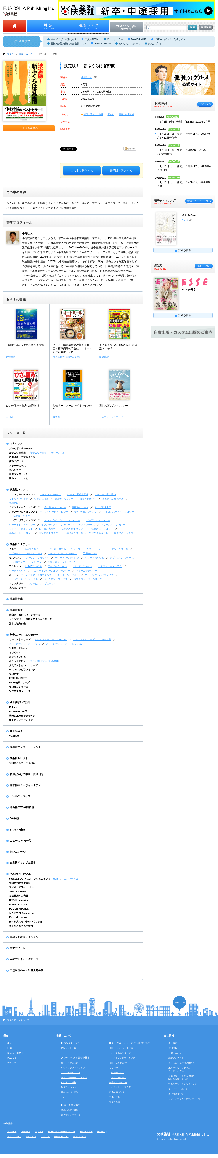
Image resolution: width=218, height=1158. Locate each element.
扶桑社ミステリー (20, 544)
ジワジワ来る (17, 829)
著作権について (176, 1094)
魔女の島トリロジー (125, 533)
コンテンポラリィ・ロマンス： (25, 520)
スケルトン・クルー (68, 575)
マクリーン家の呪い (105, 494)
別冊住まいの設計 (20, 702)
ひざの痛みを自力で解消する (23, 405)
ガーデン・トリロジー (98, 520)
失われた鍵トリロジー (73, 528)
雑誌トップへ (204, 266)
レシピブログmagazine (21, 913)
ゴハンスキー (16, 470)
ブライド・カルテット (21, 528)
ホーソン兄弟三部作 (77, 494)
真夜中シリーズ (80, 507)
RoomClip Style (18, 904)
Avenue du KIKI (102, 43)
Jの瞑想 (14, 818)
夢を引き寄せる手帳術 (21, 926)
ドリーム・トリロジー (113, 524)
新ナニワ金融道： (18, 452)
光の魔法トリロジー (55, 507)
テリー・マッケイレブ (67, 557)
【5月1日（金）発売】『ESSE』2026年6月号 (183, 121)
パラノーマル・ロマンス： (23, 511)
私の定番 (14, 673)
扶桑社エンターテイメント (25, 747)
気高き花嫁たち (88, 498)
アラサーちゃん (17, 465)
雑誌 (5, 1035)
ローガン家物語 (47, 528)
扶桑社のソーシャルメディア (182, 1084)
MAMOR (11, 1058)
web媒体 (8, 1123)
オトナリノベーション (21, 720)
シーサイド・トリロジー (22, 524)
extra (55, 878)
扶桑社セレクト (19, 758)
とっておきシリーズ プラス (24, 643)
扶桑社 (10, 54)
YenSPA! (14, 736)
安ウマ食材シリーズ (19, 691)
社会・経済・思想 (69, 1092)
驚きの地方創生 (17, 623)
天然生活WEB (14, 1136)
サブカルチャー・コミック (74, 1077)
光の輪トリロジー (22, 516)
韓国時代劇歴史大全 (19, 883)
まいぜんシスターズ (129, 43)
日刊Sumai (31, 1136)
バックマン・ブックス (55, 579)
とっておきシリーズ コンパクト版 (92, 639)
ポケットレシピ (17, 656)
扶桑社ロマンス (19, 489)
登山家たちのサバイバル (22, 763)
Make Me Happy (18, 917)
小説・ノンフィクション (73, 1068)
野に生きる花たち (98, 533)
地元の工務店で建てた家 (22, 715)
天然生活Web (92, 39)
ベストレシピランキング (22, 669)
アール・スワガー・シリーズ (64, 549)
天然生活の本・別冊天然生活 (26, 970)
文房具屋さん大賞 (18, 895)
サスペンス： (16, 557)
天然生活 (11, 1063)
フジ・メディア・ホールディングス (185, 1098)
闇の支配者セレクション (24, 937)
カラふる (45, 1136)
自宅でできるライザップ (24, 959)
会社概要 (172, 1043)
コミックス (16, 443)
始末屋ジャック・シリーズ (88, 579)
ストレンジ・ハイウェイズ (99, 575)
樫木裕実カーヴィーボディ (25, 785)
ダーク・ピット (17, 570)
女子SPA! (25, 1131)
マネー (64, 1097)
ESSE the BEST (18, 678)
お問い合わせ (174, 1053)
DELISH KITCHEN (19, 908)
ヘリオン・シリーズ (50, 494)
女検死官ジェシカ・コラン (62, 562)
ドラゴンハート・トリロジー (118, 511)
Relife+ (13, 707)
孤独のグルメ (16, 461)
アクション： (16, 566)
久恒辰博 (11, 356)
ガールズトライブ (20, 796)
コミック (113, 1068)
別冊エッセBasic (18, 648)
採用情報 (172, 1048)
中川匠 (9, 417)
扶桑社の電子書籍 (69, 1110)
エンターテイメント (70, 1072)
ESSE (10, 1048)
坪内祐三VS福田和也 (22, 807)
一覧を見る (205, 104)
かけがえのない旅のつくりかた (25, 921)
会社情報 (169, 1035)
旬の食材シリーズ (18, 686)
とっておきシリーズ (121, 1053)
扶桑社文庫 (16, 599)
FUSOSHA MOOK (20, 873)
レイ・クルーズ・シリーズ (62, 553)
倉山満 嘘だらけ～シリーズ (24, 614)
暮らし (111, 114)
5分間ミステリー (34, 549)
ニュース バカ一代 (20, 840)
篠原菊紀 (104, 356)
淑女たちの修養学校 (113, 498)
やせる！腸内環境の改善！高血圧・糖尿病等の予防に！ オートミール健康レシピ (72, 348)
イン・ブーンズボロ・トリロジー (62, 520)
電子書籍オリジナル (70, 1115)
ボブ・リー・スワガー (122, 1087)
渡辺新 (56, 417)
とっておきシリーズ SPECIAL (51, 639)
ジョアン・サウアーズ (111, 417)
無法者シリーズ (74, 533)
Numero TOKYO (15, 1053)
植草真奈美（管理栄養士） (67, 356)
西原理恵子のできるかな (22, 457)
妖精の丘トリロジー (102, 528)
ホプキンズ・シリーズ (122, 557)
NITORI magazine (19, 900)
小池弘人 (86, 77)
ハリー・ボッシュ (94, 557)
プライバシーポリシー (179, 1089)
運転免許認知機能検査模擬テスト (68, 43)
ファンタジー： (17, 583)
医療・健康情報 (126, 114)
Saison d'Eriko (17, 891)
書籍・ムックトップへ (199, 201)
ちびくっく (15, 652)
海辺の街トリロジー (49, 533)
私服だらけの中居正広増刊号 (26, 774)
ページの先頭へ (179, 1003)
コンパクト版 (71, 878)
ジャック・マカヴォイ (37, 557)
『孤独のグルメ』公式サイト (170, 39)
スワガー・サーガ (95, 549)
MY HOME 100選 (18, 711)
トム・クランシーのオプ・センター (51, 570)
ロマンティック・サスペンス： (25, 507)
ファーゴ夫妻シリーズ (88, 570)
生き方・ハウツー (69, 1087)
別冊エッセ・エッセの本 (24, 634)
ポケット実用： (17, 661)
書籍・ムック (25, 54)
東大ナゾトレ (155, 43)
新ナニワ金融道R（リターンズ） (47, 452)
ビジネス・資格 (68, 1082)
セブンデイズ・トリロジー (55, 524)
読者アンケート (176, 1058)
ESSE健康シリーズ (19, 682)
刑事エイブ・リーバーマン (27, 562)
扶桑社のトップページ (18, 1020)
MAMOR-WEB (138, 39)
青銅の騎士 (15, 503)
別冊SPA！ (16, 731)
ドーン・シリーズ (85, 524)
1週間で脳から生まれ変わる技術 (25, 345)
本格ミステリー (17, 587)
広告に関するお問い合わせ (181, 1063)
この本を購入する (82, 170)
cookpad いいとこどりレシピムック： (29, 878)
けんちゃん (189, 215)
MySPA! (39, 1131)
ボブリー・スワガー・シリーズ (25, 553)
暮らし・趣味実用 (69, 1063)
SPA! (9, 1043)
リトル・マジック (18, 498)
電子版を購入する (121, 170)
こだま (185, 220)
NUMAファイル (33, 566)
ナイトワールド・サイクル (23, 579)
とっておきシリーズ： (21, 639)
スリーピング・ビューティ (42, 583)
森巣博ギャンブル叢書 (23, 862)
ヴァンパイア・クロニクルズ (36, 575)
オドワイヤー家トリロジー (54, 511)
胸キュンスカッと (18, 478)
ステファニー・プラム (110, 566)
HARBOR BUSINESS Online (61, 1131)
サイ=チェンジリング (85, 511)
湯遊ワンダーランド (19, 474)
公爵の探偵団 (41, 498)
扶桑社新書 (16, 610)
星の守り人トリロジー (21, 533)
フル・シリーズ (119, 549)
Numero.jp (102, 1131)
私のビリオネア (103, 507)
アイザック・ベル (57, 566)
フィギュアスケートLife (22, 887)
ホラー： (14, 575)
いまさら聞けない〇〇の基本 (43, 661)
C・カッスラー (115, 39)
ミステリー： (16, 549)
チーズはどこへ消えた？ (64, 39)
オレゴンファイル (82, 566)
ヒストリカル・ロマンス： (23, 494)
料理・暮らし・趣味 (47, 54)
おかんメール (17, 851)
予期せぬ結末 (90, 553)
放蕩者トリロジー (64, 498)
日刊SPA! (11, 1131)
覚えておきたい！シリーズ (23, 665)
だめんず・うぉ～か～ (21, 448)
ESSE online (86, 1131)
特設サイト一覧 (68, 1048)
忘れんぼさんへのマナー (113, 405)
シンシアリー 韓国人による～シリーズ (30, 619)
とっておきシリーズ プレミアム (64, 643)
